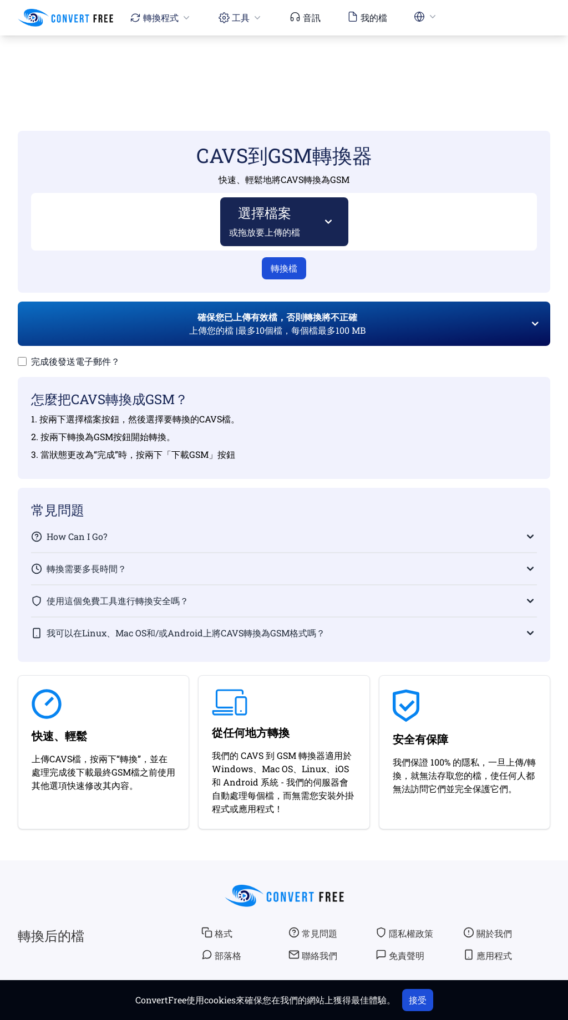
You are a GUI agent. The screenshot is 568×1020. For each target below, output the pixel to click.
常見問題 (312, 933)
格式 (216, 933)
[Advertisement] (284, 67)
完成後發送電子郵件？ (75, 361)
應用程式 (487, 955)
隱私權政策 (404, 933)
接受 (418, 1000)
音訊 (305, 17)
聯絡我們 (312, 955)
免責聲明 (400, 955)
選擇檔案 (265, 221)
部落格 (221, 955)
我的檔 (367, 17)
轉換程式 (161, 17)
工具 (241, 17)
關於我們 (487, 933)
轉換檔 (284, 268)
